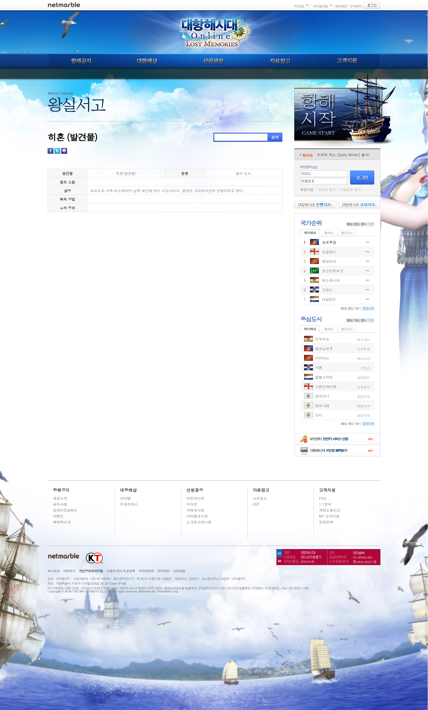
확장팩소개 (62, 521)
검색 (274, 137)
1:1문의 (325, 504)
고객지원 (347, 60)
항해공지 (81, 60)
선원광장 (213, 60)
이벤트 (58, 515)
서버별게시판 (197, 515)
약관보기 (69, 571)
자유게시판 (195, 498)
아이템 (125, 498)
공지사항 (60, 504)
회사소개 (53, 571)
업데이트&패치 (65, 510)
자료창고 (280, 60)
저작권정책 (146, 571)
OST (256, 504)
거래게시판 (195, 510)
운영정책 (326, 521)
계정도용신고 (329, 510)
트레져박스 (129, 504)
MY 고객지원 (329, 515)
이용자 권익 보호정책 (121, 571)
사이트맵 (179, 571)
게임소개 (60, 498)
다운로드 (260, 498)
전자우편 (163, 571)
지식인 (191, 504)
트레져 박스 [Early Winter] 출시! (343, 154)
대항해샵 (147, 60)
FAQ (322, 498)
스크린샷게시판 (198, 521)
